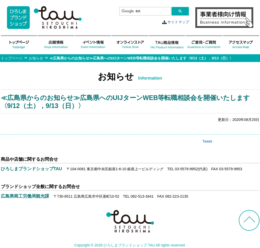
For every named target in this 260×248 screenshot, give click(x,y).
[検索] (145, 11)
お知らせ (36, 58)
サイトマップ (178, 22)
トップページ (12, 58)
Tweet (207, 141)
